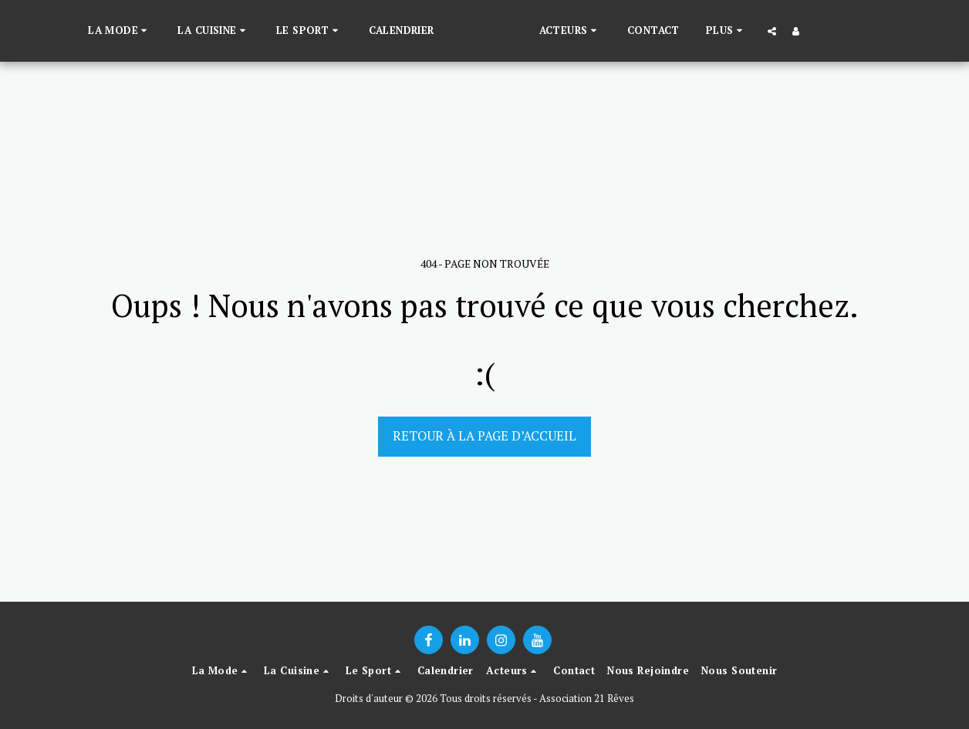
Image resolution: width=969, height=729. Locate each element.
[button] (95, 31)
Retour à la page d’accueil (484, 435)
